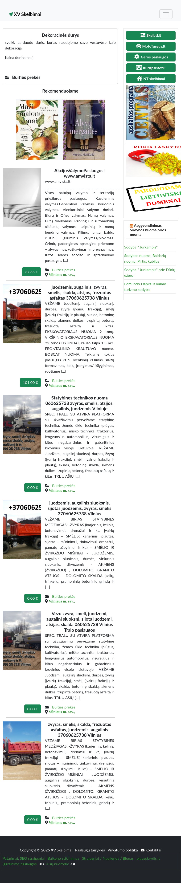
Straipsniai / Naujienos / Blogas (108, 858)
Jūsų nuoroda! (57, 864)
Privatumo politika (123, 850)
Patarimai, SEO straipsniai (24, 858)
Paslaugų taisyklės (90, 850)
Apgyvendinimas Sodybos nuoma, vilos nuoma (148, 229)
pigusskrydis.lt (148, 858)
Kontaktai (151, 850)
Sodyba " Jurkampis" (141, 247)
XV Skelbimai (24, 14)
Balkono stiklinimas (63, 858)
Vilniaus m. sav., (62, 275)
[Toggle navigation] (166, 14)
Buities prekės (63, 270)
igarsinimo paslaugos (20, 864)
